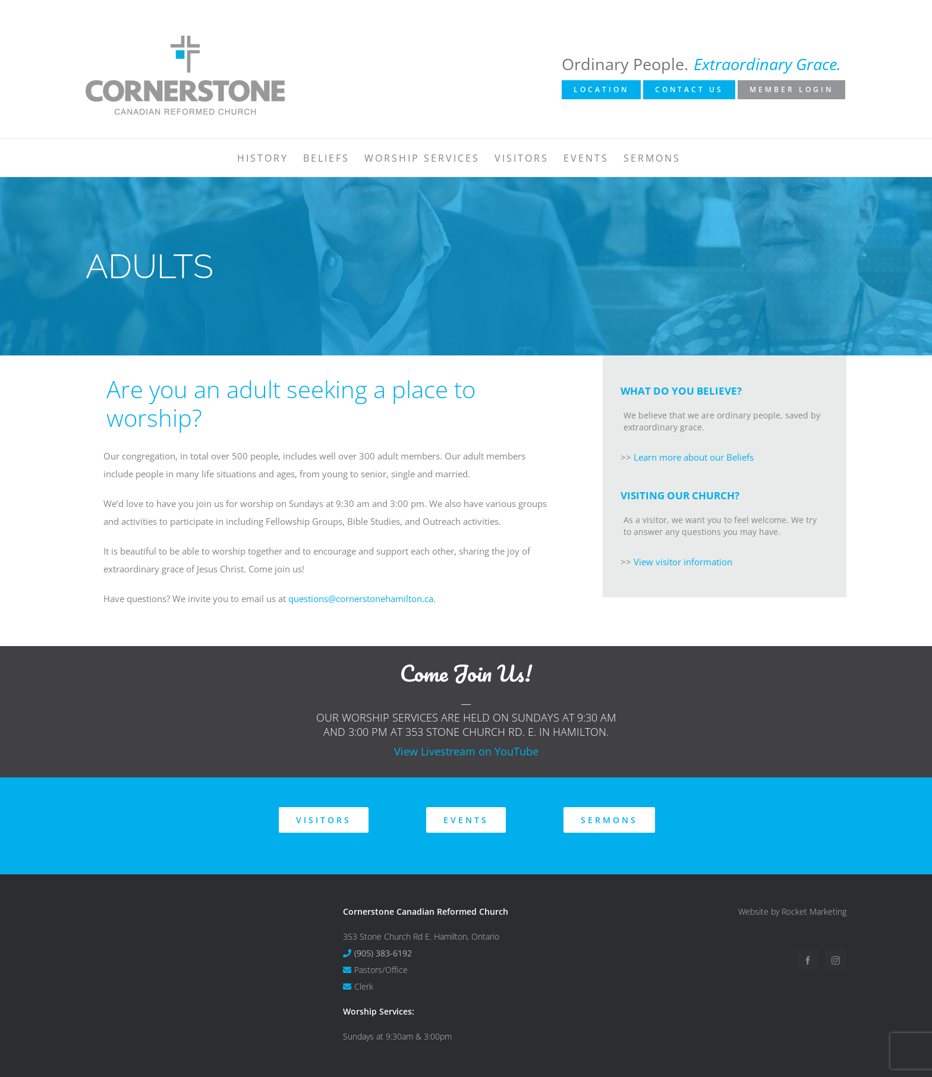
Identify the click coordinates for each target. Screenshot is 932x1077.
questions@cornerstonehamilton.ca (360, 598)
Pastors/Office (381, 969)
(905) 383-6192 (383, 953)
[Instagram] (835, 960)
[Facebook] (807, 960)
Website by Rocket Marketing (792, 911)
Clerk (363, 986)
